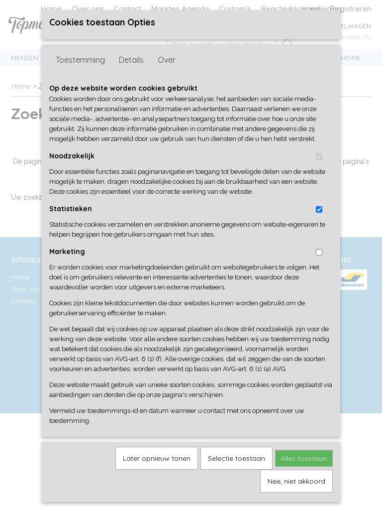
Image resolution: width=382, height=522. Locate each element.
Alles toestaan (304, 474)
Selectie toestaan (236, 474)
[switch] (319, 173)
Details (131, 76)
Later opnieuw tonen (157, 474)
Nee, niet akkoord (296, 497)
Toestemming (80, 76)
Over (167, 76)
